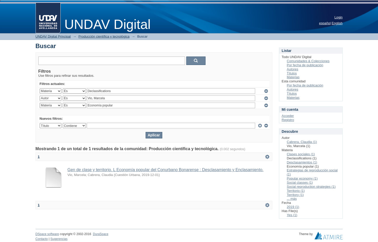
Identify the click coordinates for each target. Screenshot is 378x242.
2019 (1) (293, 207)
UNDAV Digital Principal (53, 36)
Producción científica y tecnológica (104, 36)
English (337, 23)
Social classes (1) (300, 182)
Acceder (288, 116)
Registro (288, 120)
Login (338, 17)
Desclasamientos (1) (302, 162)
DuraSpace (100, 234)
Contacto (42, 239)
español (325, 23)
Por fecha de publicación (305, 65)
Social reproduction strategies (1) (311, 187)
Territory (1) (295, 195)
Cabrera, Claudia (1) (302, 142)
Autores (292, 69)
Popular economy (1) (302, 178)
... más (292, 199)
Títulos (292, 73)
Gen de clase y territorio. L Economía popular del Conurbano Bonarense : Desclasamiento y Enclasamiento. (166, 170)
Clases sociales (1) (301, 154)
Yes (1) (292, 215)
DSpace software (47, 234)
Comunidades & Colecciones (308, 61)
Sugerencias (59, 239)
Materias (293, 77)
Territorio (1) (296, 191)
